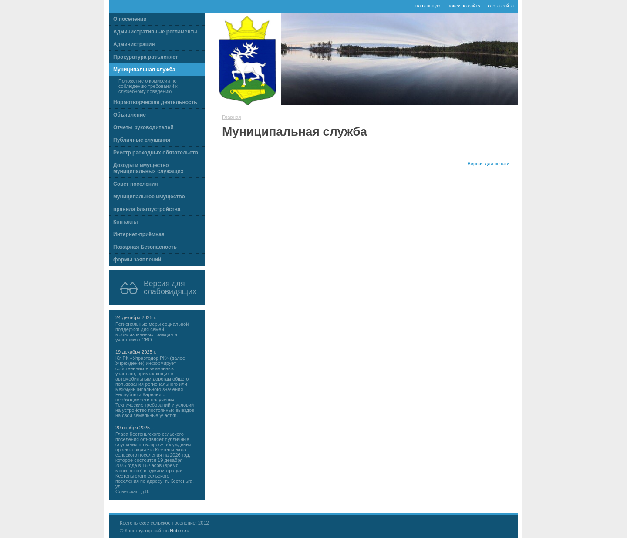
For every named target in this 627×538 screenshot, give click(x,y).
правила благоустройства (146, 209)
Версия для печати (488, 163)
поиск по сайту (464, 5)
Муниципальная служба (144, 70)
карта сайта (501, 5)
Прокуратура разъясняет (145, 57)
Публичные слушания (141, 140)
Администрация (134, 44)
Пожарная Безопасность (145, 247)
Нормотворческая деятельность (155, 102)
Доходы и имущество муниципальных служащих (148, 168)
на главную (427, 5)
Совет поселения (135, 184)
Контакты (125, 222)
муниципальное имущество (149, 197)
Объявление (129, 115)
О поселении (130, 19)
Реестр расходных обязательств (155, 153)
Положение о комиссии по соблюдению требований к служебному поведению (148, 86)
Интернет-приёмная (139, 234)
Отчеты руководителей (143, 127)
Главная (231, 117)
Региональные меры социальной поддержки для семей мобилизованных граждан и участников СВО (152, 331)
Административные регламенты (155, 32)
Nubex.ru (179, 530)
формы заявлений (137, 260)
